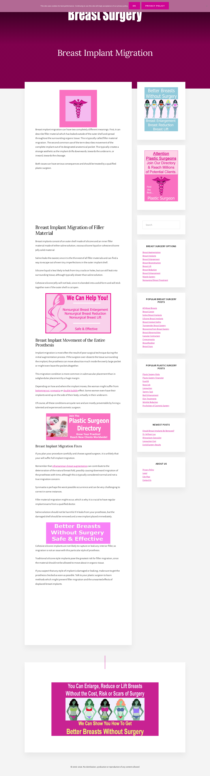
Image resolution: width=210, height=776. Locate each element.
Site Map (146, 477)
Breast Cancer (148, 312)
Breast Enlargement (151, 259)
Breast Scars (147, 346)
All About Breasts (149, 308)
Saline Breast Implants (152, 315)
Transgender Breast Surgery (154, 326)
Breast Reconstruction (151, 263)
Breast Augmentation (151, 252)
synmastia (56, 390)
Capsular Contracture (151, 336)
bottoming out (42, 390)
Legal (144, 473)
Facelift (145, 381)
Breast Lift (146, 266)
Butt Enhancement (150, 395)
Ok (135, 6)
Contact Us (146, 480)
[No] (206, 5)
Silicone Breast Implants (152, 319)
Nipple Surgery (148, 277)
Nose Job (146, 385)
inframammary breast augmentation (71, 466)
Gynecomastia (148, 339)
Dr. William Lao (149, 434)
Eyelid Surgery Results (151, 445)
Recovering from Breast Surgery (155, 329)
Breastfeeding (148, 343)
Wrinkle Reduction (150, 402)
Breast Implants (149, 256)
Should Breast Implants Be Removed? (158, 431)
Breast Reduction (149, 270)
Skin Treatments (149, 399)
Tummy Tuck (147, 392)
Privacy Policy (148, 470)
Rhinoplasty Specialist (151, 438)
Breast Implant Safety (151, 322)
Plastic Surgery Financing (153, 378)
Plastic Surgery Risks (151, 374)
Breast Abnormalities (151, 332)
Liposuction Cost (149, 441)
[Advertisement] (78, 197)
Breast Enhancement (151, 273)
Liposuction (147, 388)
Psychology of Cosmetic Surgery (155, 406)
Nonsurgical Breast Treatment (155, 280)
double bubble (72, 390)
